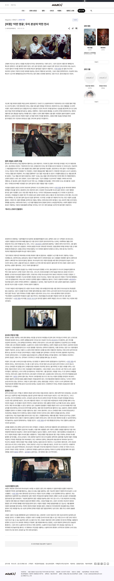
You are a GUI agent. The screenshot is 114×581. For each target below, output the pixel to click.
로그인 (7, 5)
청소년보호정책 (50, 564)
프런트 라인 (22, 20)
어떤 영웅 (58, 69)
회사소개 (13, 564)
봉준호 (15, 376)
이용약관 (72, 564)
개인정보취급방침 (39, 564)
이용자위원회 (88, 564)
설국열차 (27, 452)
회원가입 (13, 5)
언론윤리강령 (80, 564)
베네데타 (38, 244)
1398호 (75, 20)
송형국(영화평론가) (11, 28)
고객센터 (30, 564)
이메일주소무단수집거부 (62, 564)
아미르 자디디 (31, 298)
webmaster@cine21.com (95, 574)
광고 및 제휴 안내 (22, 564)
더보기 (96, 62)
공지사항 (7, 564)
